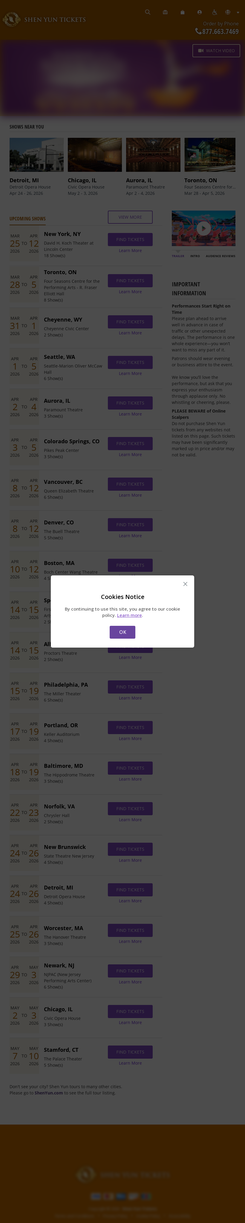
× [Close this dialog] (185, 584)
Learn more (129, 615)
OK (122, 632)
